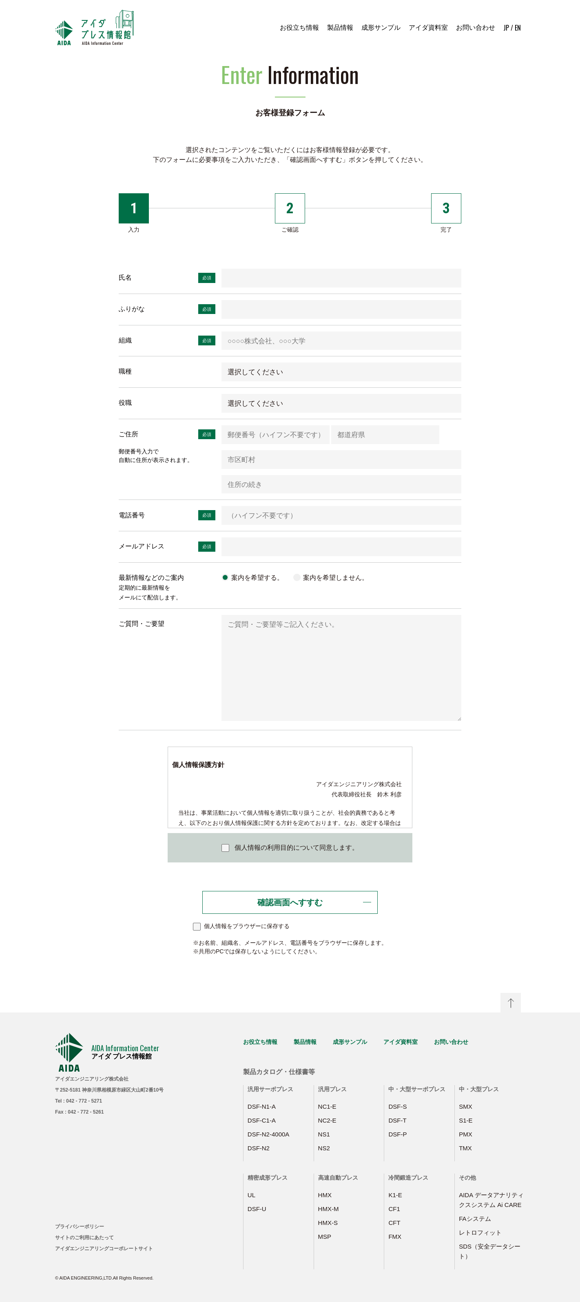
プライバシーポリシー (79, 1226)
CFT (394, 1222)
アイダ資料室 (428, 27)
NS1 (324, 1134)
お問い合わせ (475, 27)
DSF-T (397, 1120)
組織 (125, 340)
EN (518, 28)
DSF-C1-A (262, 1120)
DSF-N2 (259, 1148)
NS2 (324, 1148)
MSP (325, 1236)
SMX (465, 1106)
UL (251, 1194)
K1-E (395, 1194)
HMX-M (328, 1208)
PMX (465, 1134)
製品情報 (340, 27)
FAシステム (475, 1218)
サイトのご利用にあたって (84, 1237)
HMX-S (328, 1222)
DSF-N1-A (262, 1106)
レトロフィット (480, 1232)
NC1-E (327, 1106)
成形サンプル (381, 27)
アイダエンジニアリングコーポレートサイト (104, 1248)
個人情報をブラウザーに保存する (247, 926)
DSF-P (397, 1134)
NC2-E (327, 1120)
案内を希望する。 (257, 577)
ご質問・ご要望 (141, 623)
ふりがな (132, 308)
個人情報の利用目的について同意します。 (297, 847)
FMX (394, 1236)
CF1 (394, 1208)
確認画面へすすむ (290, 902)
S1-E (465, 1120)
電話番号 (132, 515)
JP (506, 28)
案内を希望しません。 (335, 577)
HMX (325, 1194)
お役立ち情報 (299, 27)
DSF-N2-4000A (269, 1134)
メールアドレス (141, 546)
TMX (465, 1148)
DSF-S (397, 1106)
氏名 (125, 277)
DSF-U (257, 1208)
